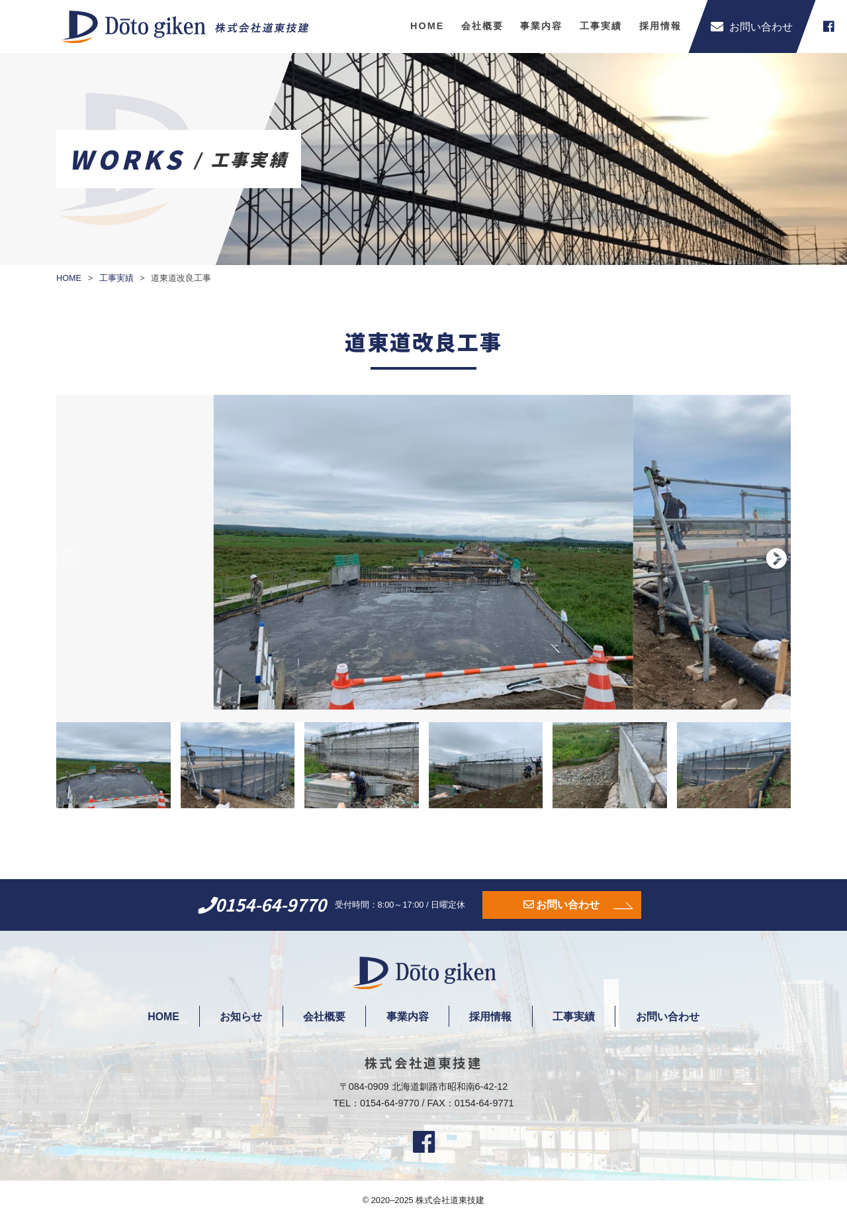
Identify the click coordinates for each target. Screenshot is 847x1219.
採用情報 (660, 26)
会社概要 (482, 26)
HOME (427, 26)
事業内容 (541, 26)
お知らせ (237, 1016)
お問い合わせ (568, 904)
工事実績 (601, 26)
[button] (776, 558)
